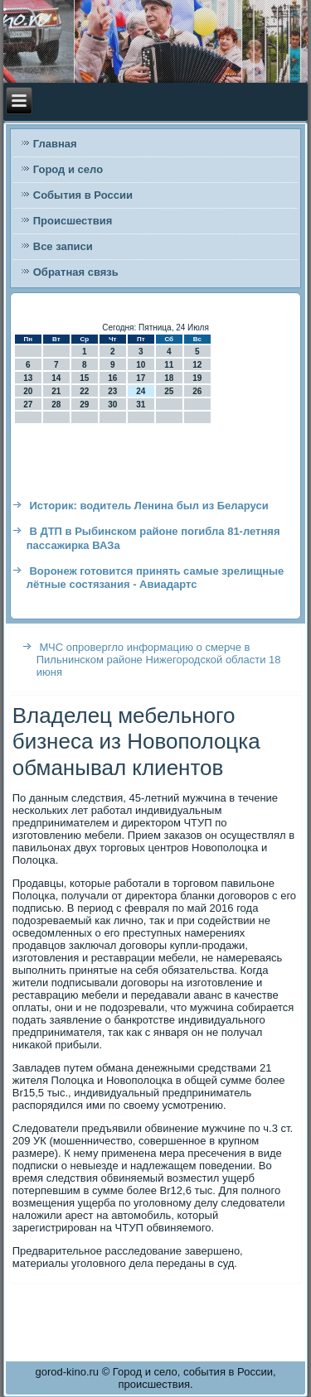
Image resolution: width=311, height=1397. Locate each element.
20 (27, 391)
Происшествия (73, 220)
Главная (55, 143)
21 (56, 391)
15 (84, 378)
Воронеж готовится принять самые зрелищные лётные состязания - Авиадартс (155, 577)
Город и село (68, 169)
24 (140, 391)
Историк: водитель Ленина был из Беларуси (148, 505)
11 (168, 364)
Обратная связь (76, 272)
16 (112, 378)
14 (56, 378)
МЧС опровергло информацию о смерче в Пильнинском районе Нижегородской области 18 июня (158, 659)
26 (197, 391)
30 (112, 404)
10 (140, 364)
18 (168, 378)
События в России (83, 195)
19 (197, 378)
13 (27, 378)
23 (112, 391)
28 (56, 404)
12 (197, 364)
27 (27, 404)
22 (84, 391)
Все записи (63, 246)
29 (84, 404)
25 (168, 391)
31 (140, 404)
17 (140, 378)
